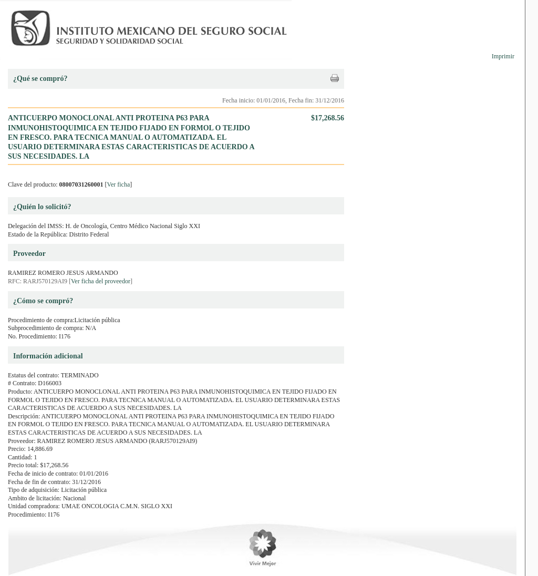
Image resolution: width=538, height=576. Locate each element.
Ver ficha (118, 184)
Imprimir (503, 56)
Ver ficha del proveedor (100, 281)
